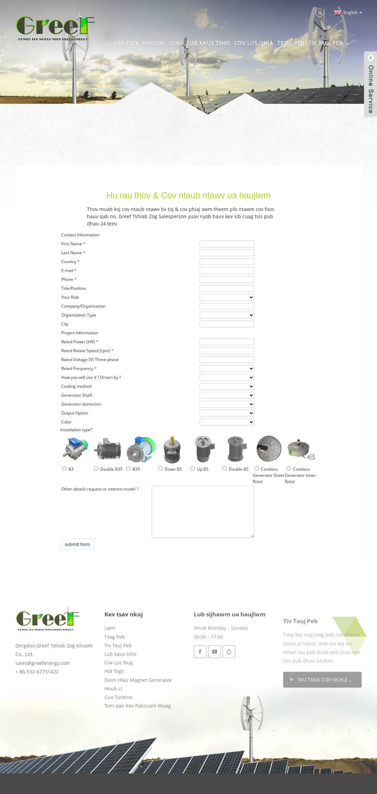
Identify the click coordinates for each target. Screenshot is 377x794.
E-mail (67, 270)
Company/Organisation (83, 306)
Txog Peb (290, 42)
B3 (68, 469)
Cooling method (76, 386)
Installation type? (76, 430)
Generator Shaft (76, 395)
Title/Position (73, 288)
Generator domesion (81, 404)
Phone (67, 279)
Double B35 (108, 469)
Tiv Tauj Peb (326, 42)
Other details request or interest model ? (99, 489)
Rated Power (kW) (78, 342)
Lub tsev (126, 42)
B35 (133, 469)
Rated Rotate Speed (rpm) (85, 350)
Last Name (71, 253)
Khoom (153, 42)
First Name (71, 244)
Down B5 (170, 469)
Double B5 (235, 469)
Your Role (70, 297)
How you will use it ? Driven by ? (91, 377)
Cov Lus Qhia (253, 42)
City (64, 324)
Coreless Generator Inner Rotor (300, 475)
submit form (77, 544)
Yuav (175, 42)
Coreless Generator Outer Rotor (269, 475)
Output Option (74, 413)
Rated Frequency (77, 368)
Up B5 (199, 469)
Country (68, 261)
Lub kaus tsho (208, 42)
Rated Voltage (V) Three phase (90, 359)
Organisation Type (78, 315)
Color (66, 422)
